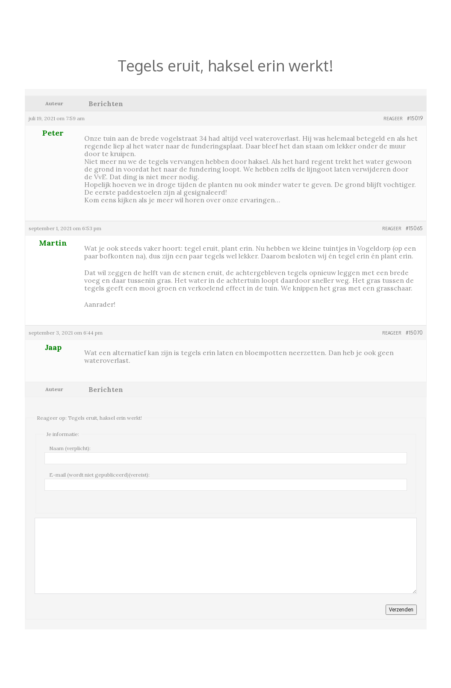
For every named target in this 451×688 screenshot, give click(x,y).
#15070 (414, 332)
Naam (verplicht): (70, 448)
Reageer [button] (393, 118)
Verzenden (401, 609)
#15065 (414, 228)
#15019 (415, 118)
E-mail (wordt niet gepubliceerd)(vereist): (99, 475)
